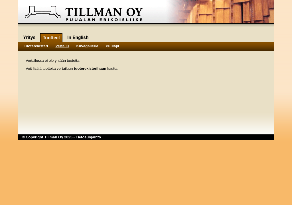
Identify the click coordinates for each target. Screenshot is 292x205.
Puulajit (112, 46)
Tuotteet (51, 37)
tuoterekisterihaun (90, 68)
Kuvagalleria (87, 46)
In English (78, 37)
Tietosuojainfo (88, 137)
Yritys (29, 37)
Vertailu (62, 46)
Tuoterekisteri (36, 46)
